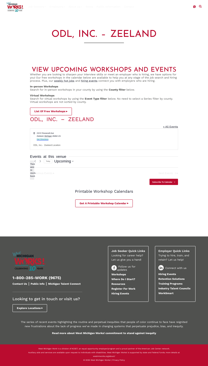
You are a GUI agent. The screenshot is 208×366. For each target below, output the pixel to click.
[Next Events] (40, 161)
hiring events (89, 80)
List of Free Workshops (49, 111)
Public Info (38, 283)
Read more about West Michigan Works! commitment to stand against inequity (104, 333)
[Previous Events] (35, 161)
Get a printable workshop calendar (103, 203)
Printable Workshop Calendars (104, 191)
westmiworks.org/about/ (104, 356)
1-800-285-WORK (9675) (36, 277)
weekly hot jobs (64, 80)
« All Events (170, 126)
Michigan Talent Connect (64, 283)
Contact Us (19, 283)
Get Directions (43, 139)
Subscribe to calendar (162, 182)
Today (48, 161)
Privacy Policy (118, 360)
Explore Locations (29, 308)
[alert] (32, 170)
